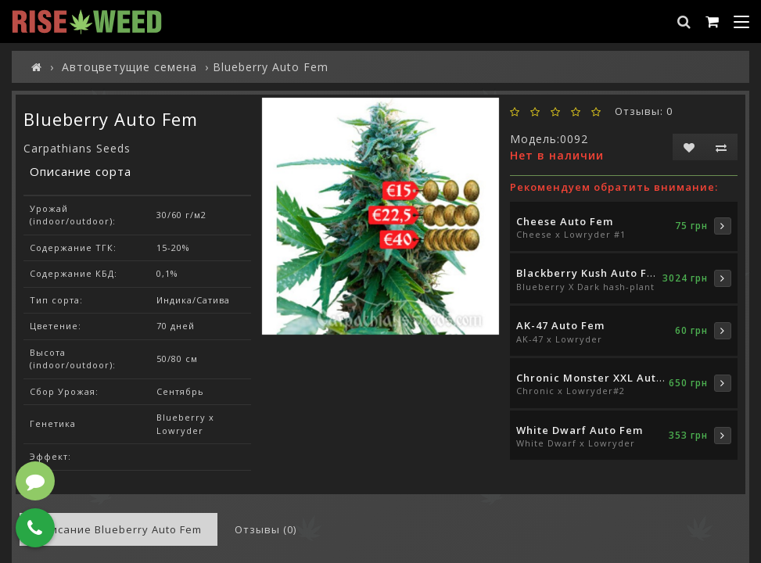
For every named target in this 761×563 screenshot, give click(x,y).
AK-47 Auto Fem (560, 325)
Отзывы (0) (265, 529)
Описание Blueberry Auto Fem (118, 529)
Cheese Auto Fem (564, 221)
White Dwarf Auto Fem (579, 430)
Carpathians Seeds (77, 148)
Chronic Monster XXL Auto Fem (603, 378)
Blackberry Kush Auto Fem (590, 273)
